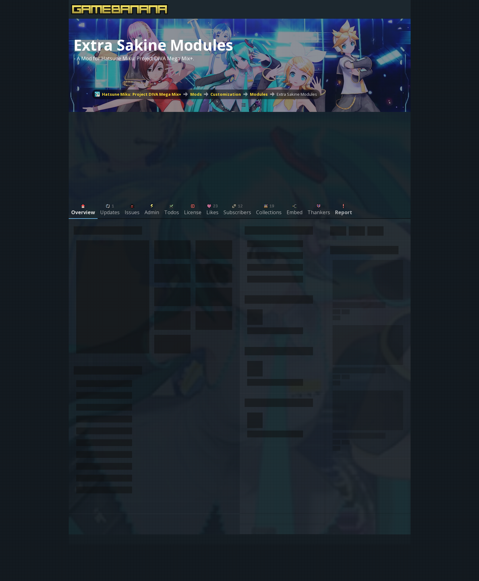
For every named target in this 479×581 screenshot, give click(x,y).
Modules (259, 94)
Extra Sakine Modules (297, 94)
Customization (225, 94)
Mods (196, 94)
